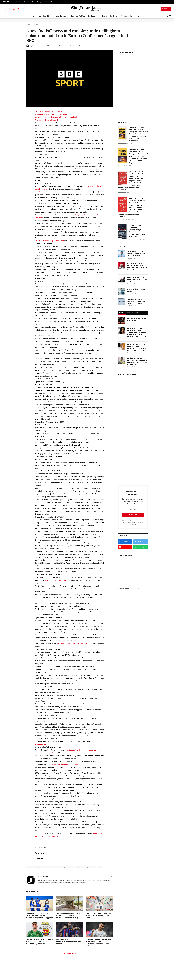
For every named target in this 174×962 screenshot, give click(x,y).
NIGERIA (121, 313)
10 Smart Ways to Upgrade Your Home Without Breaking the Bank (98, 916)
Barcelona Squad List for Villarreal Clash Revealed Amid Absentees (68, 941)
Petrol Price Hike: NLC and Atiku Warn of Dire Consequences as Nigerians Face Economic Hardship (136, 347)
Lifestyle (54, 46)
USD (129, 588)
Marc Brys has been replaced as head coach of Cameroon (57, 192)
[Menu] (170, 16)
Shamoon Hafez (42, 744)
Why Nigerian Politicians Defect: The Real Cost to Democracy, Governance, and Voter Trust (137, 266)
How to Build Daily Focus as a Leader (136, 290)
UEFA (99, 867)
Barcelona (30, 867)
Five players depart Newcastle (47, 120)
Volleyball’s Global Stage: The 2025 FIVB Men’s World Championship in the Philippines (39, 916)
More (166, 2)
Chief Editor (35, 46)
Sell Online (145, 2)
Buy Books (127, 2)
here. (60, 146)
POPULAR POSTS (132, 313)
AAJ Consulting (86, 2)
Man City (85, 867)
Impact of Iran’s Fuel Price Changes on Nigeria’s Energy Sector (137, 279)
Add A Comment (69, 954)
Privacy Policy (138, 522)
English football (41, 867)
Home (77, 2)
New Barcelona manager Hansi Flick (49, 241)
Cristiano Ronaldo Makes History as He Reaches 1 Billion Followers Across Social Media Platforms (99, 942)
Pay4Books (136, 2)
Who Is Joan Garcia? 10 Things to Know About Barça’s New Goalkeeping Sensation (39, 941)
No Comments (64, 46)
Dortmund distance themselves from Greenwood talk (56, 117)
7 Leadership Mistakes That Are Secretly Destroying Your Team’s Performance (137, 301)
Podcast (153, 2)
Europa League (54, 867)
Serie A (92, 867)
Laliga (78, 867)
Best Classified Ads (115, 2)
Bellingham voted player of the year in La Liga (53, 114)
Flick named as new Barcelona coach (49, 111)
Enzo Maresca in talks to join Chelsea (65, 764)
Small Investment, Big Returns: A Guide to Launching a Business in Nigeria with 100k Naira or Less (137, 361)
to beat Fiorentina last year (55, 580)
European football (67, 867)
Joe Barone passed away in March (75, 643)
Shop (160, 2)
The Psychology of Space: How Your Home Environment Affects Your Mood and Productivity (69, 916)
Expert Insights (100, 2)
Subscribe (165, 8)
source (37, 842)
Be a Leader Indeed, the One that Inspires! (136, 319)
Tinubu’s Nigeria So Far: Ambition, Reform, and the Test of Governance (36, 2)
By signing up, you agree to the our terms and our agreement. (133, 522)
